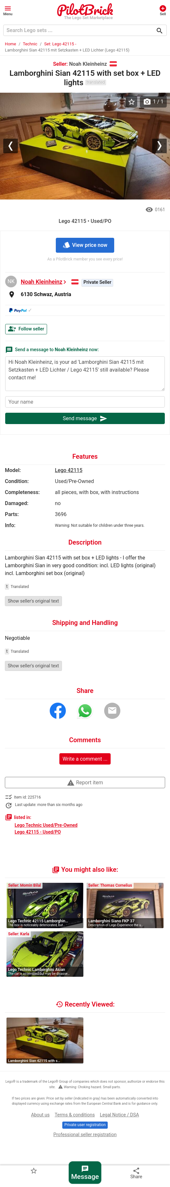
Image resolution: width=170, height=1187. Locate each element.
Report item (85, 783)
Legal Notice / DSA (119, 1115)
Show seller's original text (33, 601)
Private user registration (84, 1125)
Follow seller (26, 329)
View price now (85, 245)
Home (10, 43)
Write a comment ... (85, 759)
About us (40, 1115)
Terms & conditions (75, 1115)
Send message (85, 418)
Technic (30, 43)
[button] (7, 10)
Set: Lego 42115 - (60, 43)
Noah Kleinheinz (41, 282)
